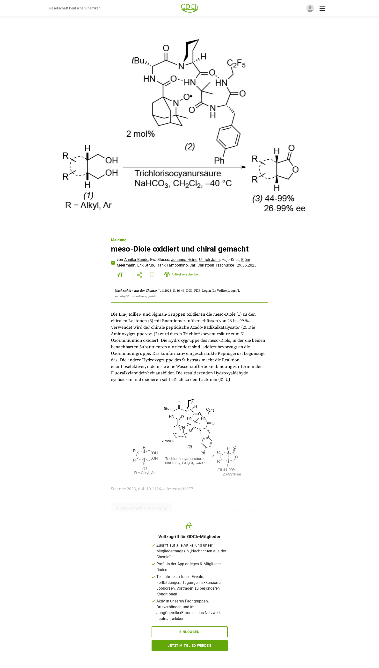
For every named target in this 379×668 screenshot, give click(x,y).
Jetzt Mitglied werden (189, 645)
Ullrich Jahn (209, 259)
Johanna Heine (184, 259)
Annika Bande (136, 259)
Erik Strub (145, 265)
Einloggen (189, 632)
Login (206, 291)
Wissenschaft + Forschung (142, 508)
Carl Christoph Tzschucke (212, 265)
